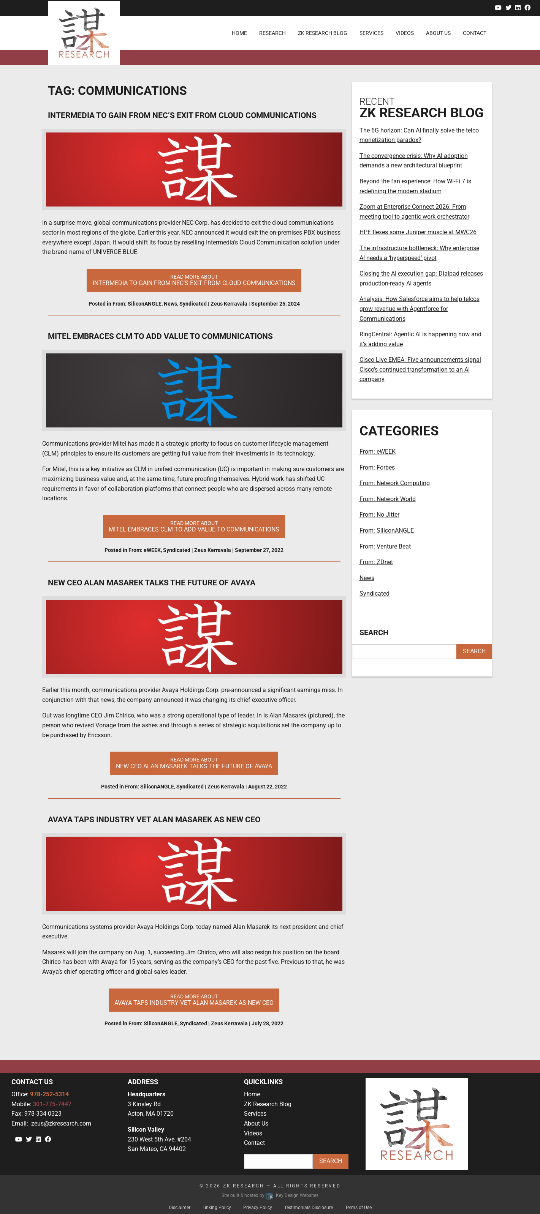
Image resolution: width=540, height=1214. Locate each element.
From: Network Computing (394, 483)
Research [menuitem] (272, 33)
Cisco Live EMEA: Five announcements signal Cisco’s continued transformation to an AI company (420, 369)
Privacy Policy (257, 1207)
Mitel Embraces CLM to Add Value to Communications (160, 336)
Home (252, 1094)
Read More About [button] (194, 280)
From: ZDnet (376, 562)
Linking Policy (217, 1207)
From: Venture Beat (385, 546)
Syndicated (193, 304)
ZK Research (243, 1186)
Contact (254, 1142)
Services (255, 1113)
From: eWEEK (144, 550)
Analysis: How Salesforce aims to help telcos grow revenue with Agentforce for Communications (419, 308)
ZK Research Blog (267, 1104)
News (170, 304)
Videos (253, 1133)
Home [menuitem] (239, 33)
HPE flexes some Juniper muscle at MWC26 (418, 232)
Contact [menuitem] (474, 33)
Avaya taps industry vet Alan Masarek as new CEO (154, 819)
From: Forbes (377, 467)
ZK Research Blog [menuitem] (322, 33)
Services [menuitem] (371, 33)
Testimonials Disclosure (308, 1207)
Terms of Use (358, 1207)
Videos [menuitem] (405, 33)
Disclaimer (179, 1207)
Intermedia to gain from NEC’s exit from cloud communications (182, 115)
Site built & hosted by (270, 1195)
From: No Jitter (379, 514)
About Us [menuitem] (438, 33)
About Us (256, 1123)
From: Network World (387, 499)
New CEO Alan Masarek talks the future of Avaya (151, 582)
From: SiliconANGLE (137, 304)
